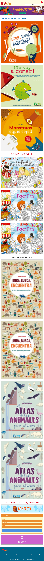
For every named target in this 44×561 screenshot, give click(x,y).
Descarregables (29, 555)
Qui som (18, 559)
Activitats (17, 555)
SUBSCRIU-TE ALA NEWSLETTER (22, 539)
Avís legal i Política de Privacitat (28, 559)
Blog (40, 555)
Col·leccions (5, 555)
